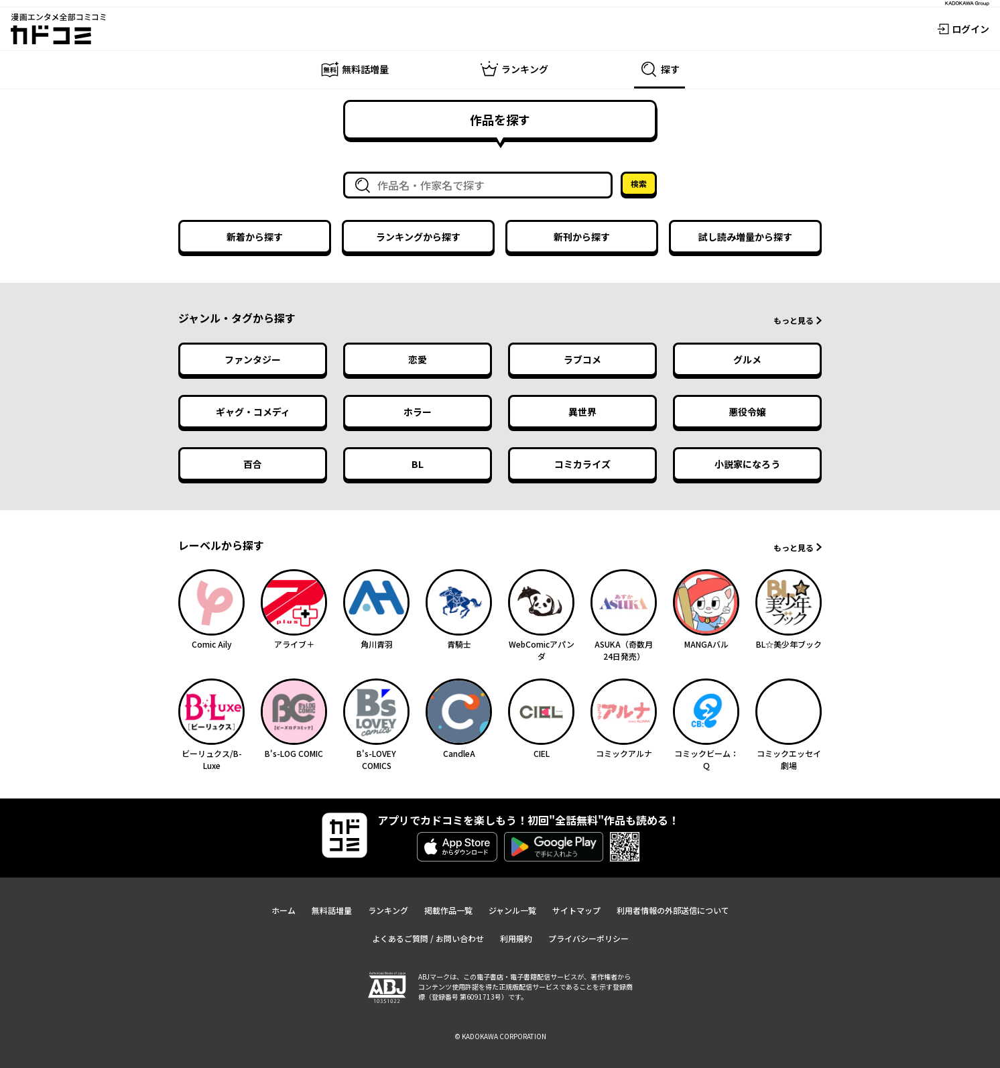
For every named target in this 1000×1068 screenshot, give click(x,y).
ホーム (283, 910)
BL (418, 464)
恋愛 (417, 359)
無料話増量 (332, 910)
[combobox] (480, 185)
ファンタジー (253, 359)
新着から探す (255, 236)
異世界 (582, 411)
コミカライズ (582, 464)
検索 (639, 183)
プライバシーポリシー (588, 938)
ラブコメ (582, 359)
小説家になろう (747, 464)
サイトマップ (576, 910)
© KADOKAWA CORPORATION (500, 1036)
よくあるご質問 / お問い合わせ (428, 938)
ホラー (417, 411)
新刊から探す (582, 236)
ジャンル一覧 (512, 910)
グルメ (747, 359)
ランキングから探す (418, 236)
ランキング (388, 910)
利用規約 (516, 938)
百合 (252, 464)
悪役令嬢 (747, 411)
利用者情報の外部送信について (673, 910)
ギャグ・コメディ (253, 411)
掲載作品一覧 (448, 910)
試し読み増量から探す (745, 236)
